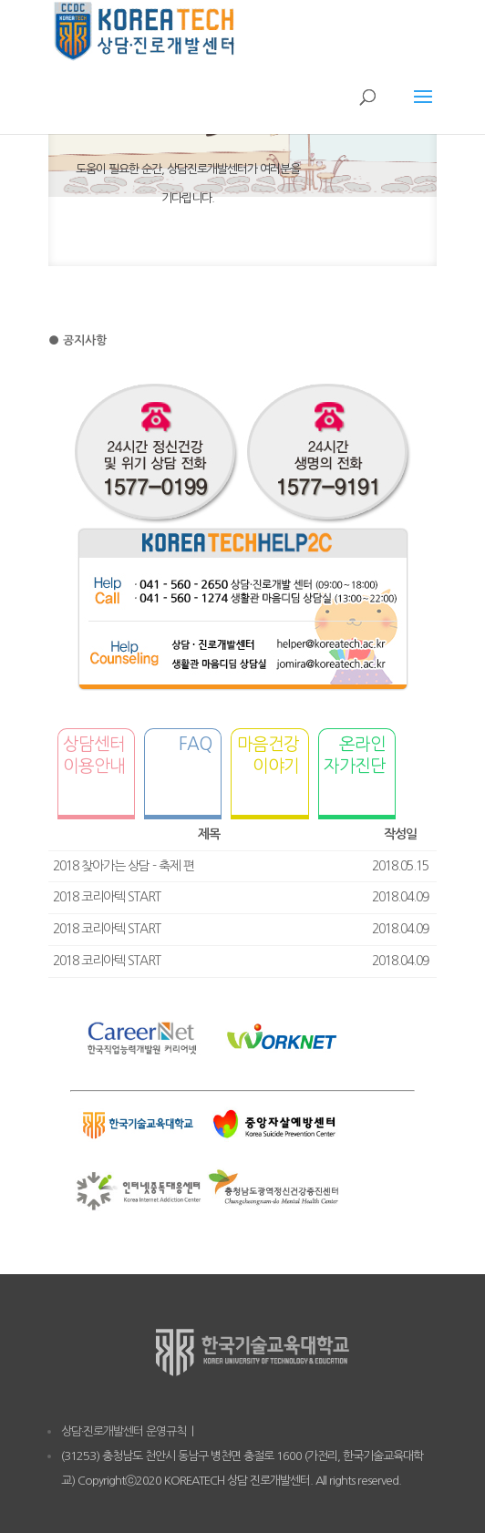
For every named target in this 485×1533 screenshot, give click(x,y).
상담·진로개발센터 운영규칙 (123, 1431)
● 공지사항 (77, 340)
